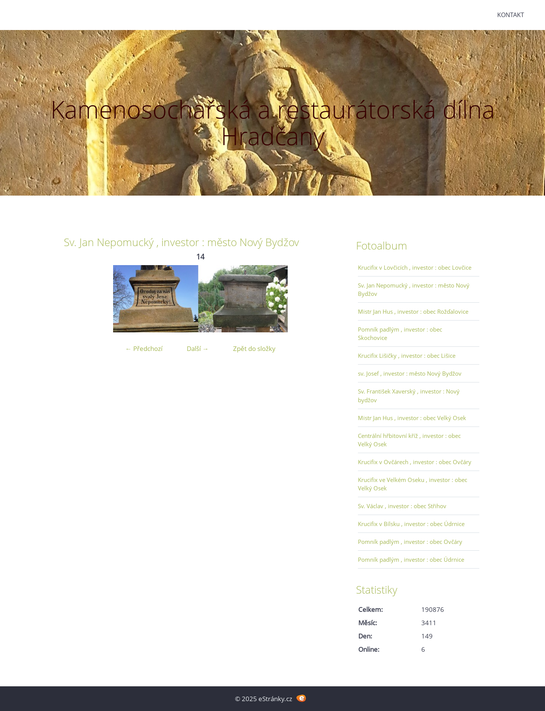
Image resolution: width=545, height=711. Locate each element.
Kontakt (510, 15)
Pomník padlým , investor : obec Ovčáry (410, 541)
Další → (198, 348)
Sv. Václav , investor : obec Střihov (402, 506)
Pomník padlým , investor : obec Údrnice (411, 559)
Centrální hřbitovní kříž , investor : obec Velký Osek (409, 440)
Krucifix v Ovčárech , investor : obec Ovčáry (414, 462)
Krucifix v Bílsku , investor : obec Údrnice (411, 524)
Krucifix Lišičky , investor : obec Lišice (406, 355)
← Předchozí (143, 348)
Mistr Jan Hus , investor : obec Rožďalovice (413, 311)
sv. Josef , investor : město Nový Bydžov (410, 373)
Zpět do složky (254, 348)
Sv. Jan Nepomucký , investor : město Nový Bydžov (413, 289)
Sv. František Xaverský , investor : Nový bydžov (409, 395)
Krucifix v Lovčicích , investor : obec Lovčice (414, 267)
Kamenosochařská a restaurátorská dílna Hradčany (272, 122)
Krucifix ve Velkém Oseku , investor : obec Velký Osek (412, 484)
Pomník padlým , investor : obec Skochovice (400, 333)
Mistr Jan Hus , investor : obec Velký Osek (412, 418)
